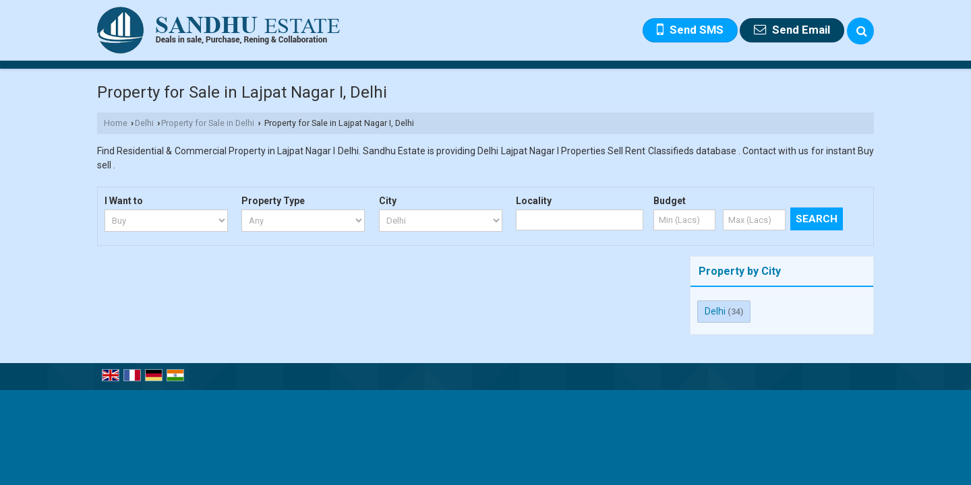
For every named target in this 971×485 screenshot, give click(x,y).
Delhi (144, 123)
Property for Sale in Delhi (207, 123)
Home (115, 123)
